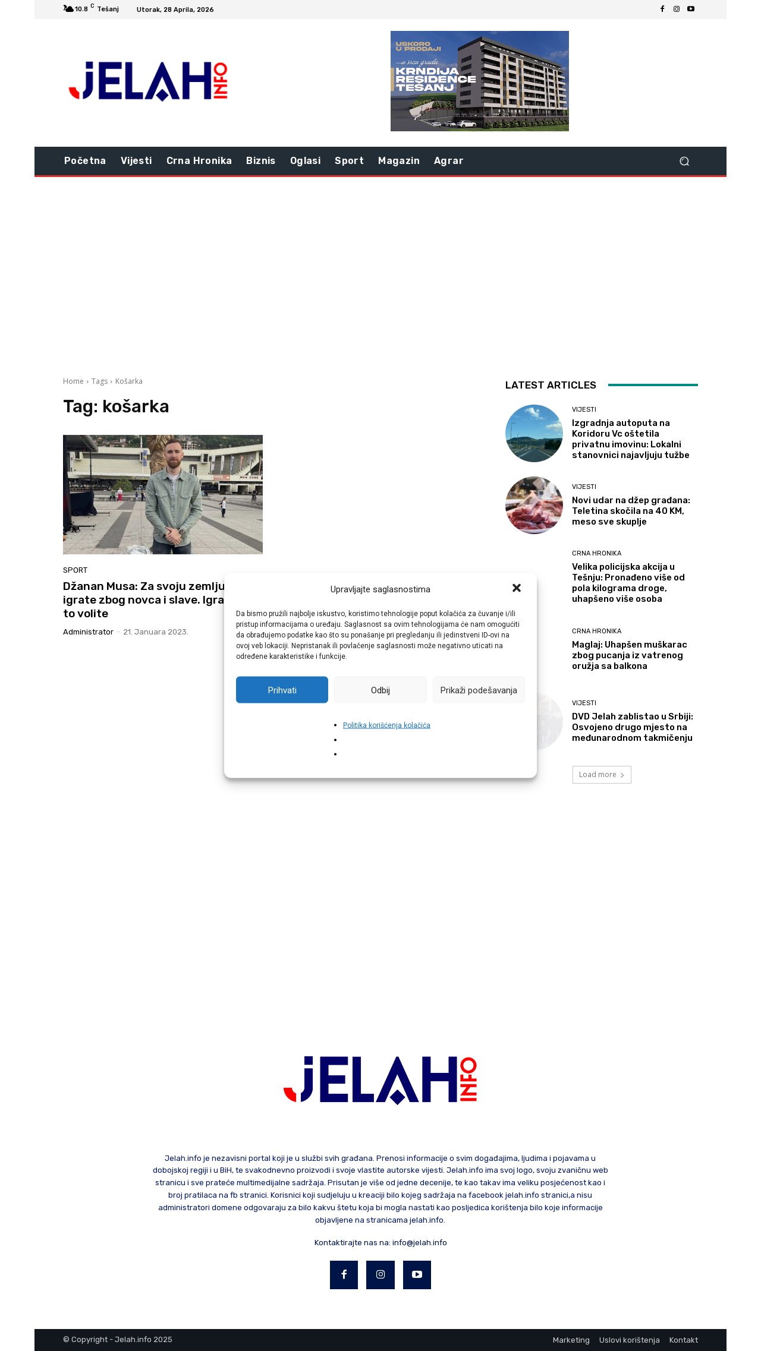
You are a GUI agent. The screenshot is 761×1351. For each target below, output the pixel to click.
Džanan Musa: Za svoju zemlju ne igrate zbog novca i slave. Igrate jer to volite (158, 599)
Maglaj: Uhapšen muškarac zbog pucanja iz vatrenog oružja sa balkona (629, 655)
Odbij (380, 689)
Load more (602, 774)
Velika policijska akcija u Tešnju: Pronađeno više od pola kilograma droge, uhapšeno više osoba (628, 582)
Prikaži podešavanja (479, 689)
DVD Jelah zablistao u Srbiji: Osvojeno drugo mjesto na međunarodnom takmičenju (632, 727)
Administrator (88, 631)
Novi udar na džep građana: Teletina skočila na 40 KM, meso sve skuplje (631, 511)
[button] (518, 589)
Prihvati (282, 689)
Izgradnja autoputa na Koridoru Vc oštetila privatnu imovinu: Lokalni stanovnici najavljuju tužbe (631, 439)
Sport (75, 570)
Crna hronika (596, 553)
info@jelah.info (419, 1242)
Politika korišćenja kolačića (386, 725)
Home (73, 381)
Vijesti (584, 409)
